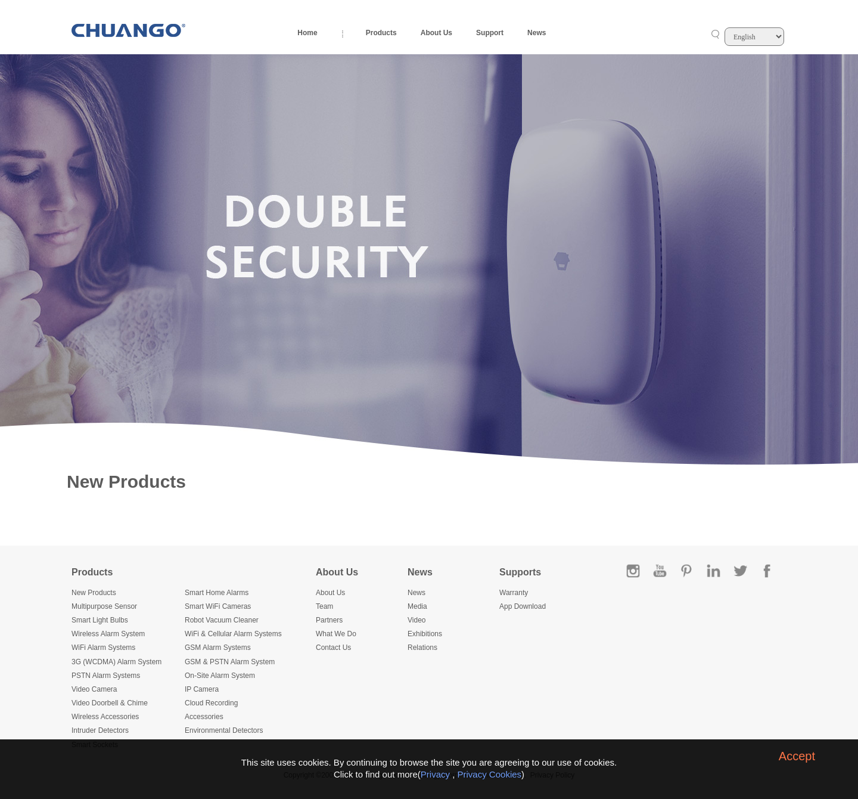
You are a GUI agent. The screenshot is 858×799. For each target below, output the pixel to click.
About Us (436, 33)
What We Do (336, 634)
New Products (94, 593)
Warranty (513, 593)
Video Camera (94, 689)
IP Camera (202, 689)
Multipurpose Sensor (104, 606)
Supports (520, 572)
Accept (797, 756)
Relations (422, 647)
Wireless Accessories (105, 717)
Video (416, 620)
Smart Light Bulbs (100, 620)
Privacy (435, 774)
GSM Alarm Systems (218, 647)
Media (417, 606)
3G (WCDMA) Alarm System (116, 662)
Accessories (204, 717)
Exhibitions (425, 634)
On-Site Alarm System (220, 675)
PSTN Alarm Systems (106, 675)
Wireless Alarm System (108, 634)
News (536, 33)
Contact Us (333, 647)
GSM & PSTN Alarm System (230, 662)
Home (307, 33)
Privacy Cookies (490, 774)
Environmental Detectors (224, 730)
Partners (329, 620)
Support (489, 33)
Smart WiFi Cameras (218, 606)
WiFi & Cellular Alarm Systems (233, 634)
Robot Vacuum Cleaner (222, 620)
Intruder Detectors (100, 730)
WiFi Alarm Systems (103, 647)
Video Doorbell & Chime (110, 703)
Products (381, 33)
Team (324, 606)
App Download (522, 606)
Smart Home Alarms (216, 593)
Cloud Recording (211, 703)
